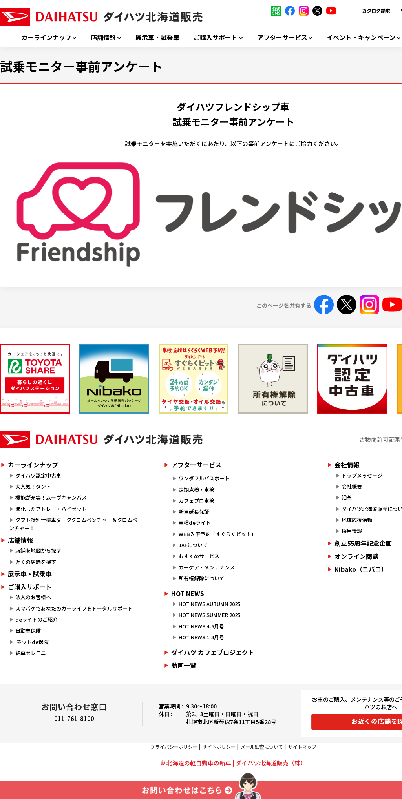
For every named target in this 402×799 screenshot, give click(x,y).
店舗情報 (103, 37)
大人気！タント (33, 486)
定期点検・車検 (196, 489)
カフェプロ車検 (196, 500)
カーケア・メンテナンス (207, 567)
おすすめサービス (199, 556)
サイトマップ (302, 746)
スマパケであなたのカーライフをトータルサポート (74, 608)
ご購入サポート (216, 37)
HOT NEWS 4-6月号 (201, 626)
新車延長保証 (194, 511)
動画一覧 (183, 665)
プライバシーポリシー (173, 746)
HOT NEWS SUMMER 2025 (209, 614)
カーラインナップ (46, 37)
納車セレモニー (33, 653)
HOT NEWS (187, 593)
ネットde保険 (32, 642)
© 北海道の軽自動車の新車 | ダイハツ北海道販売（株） (233, 763)
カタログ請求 (376, 10)
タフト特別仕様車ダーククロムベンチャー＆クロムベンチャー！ (73, 524)
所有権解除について (202, 578)
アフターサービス (282, 37)
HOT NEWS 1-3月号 (201, 637)
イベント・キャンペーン (361, 37)
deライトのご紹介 (36, 619)
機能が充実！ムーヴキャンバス (51, 497)
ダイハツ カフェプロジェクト (212, 652)
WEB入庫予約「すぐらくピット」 (217, 534)
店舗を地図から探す (38, 550)
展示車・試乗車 (157, 37)
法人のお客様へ (33, 597)
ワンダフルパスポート (204, 478)
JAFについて (193, 545)
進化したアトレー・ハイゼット (51, 509)
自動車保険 (28, 630)
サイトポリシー (219, 746)
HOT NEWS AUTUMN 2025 (209, 603)
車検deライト (195, 522)
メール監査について (262, 746)
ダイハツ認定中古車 (38, 475)
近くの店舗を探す (35, 562)
